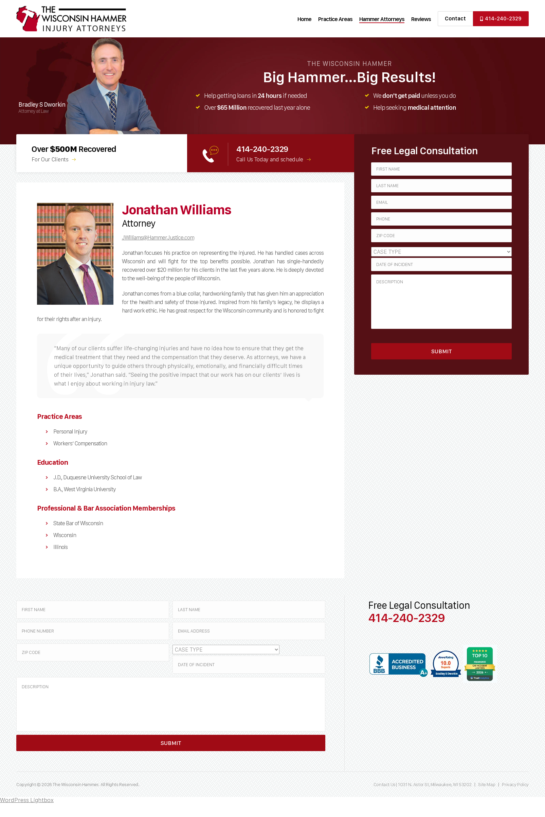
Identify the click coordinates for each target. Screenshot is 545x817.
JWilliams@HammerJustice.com (158, 237)
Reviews (421, 19)
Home (304, 19)
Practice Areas (335, 19)
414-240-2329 (501, 18)
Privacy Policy (515, 784)
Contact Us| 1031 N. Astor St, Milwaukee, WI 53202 (423, 784)
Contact (455, 18)
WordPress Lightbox (27, 799)
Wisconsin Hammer (71, 18)
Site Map (486, 784)
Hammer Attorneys (381, 19)
